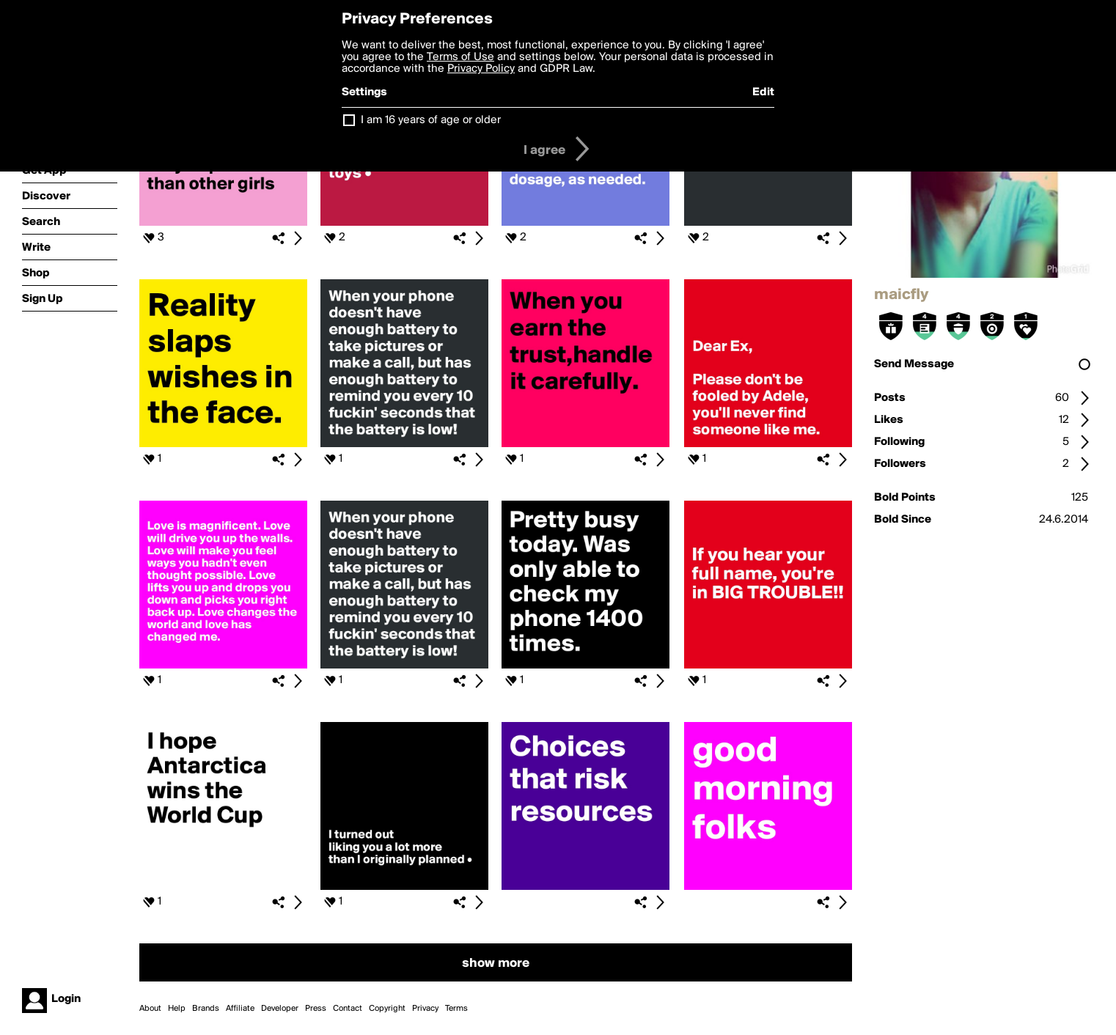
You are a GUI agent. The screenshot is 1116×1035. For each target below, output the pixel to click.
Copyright (387, 1008)
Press (315, 1008)
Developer (279, 1008)
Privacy (425, 1008)
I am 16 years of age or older (431, 120)
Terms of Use (460, 57)
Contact (347, 1008)
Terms (456, 1008)
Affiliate (240, 1008)
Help (177, 1008)
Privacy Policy (481, 69)
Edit (763, 92)
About (150, 1008)
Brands (205, 1008)
